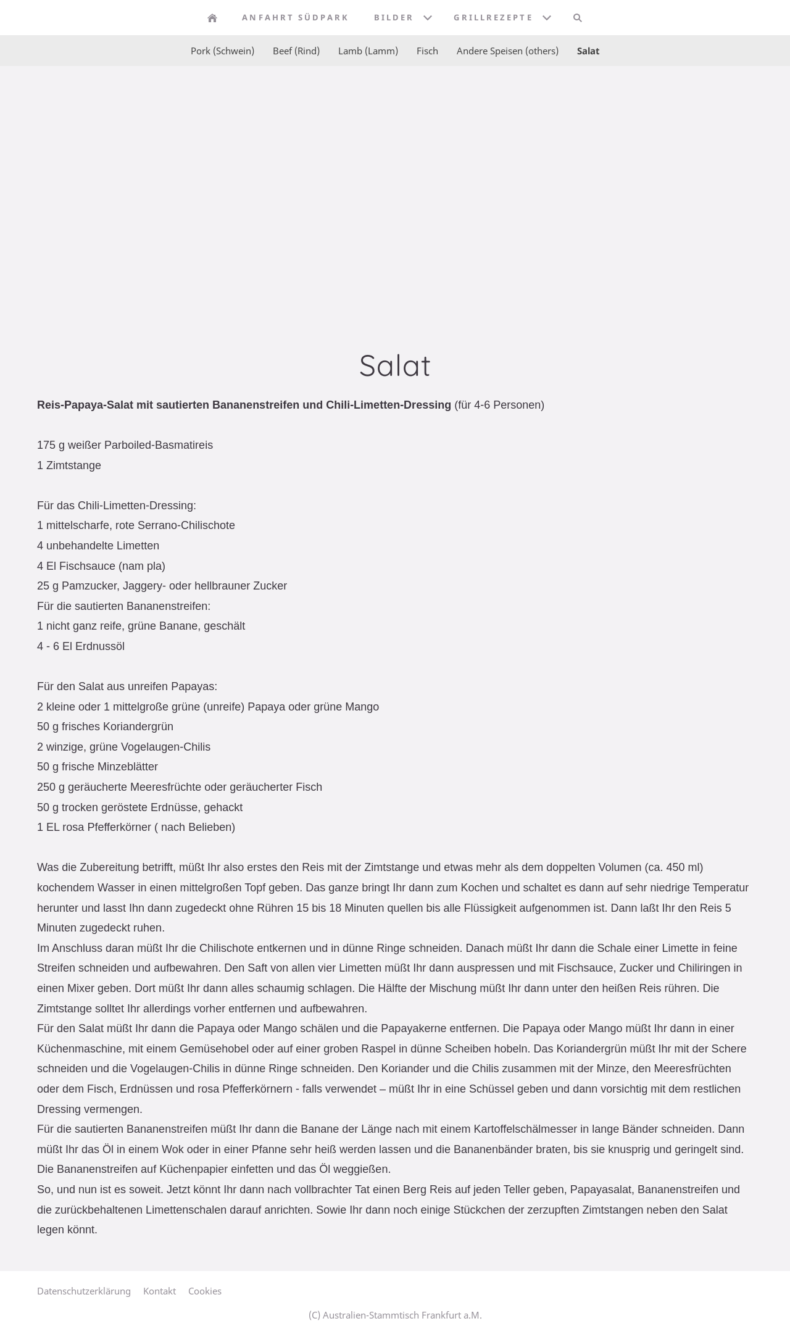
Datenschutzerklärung (84, 1291)
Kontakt (159, 1291)
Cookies (205, 1291)
